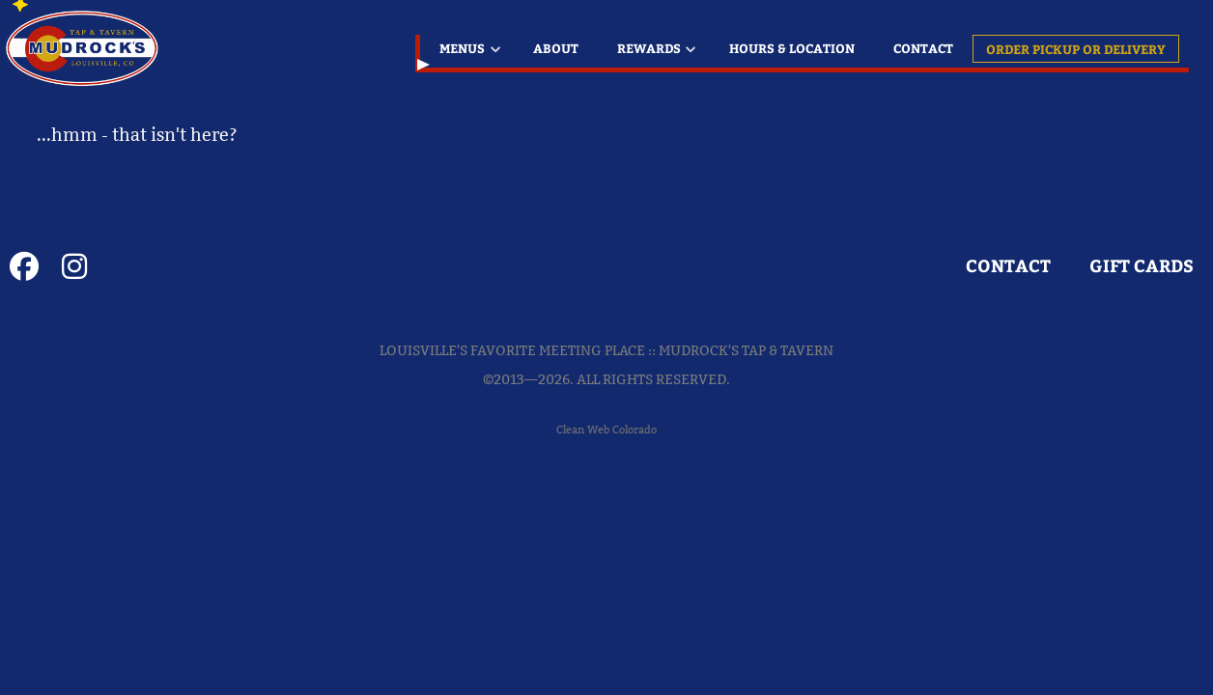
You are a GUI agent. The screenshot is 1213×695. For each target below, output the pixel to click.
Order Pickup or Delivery (1076, 49)
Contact (923, 48)
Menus (462, 48)
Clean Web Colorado (606, 429)
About (555, 48)
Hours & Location (792, 48)
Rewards (649, 48)
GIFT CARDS (1141, 266)
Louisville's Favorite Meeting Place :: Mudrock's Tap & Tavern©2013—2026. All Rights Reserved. (606, 365)
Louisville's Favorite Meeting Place (84, 48)
